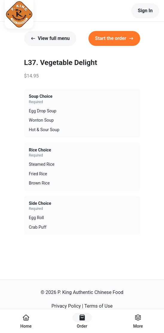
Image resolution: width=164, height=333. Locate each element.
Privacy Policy (66, 306)
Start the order (114, 38)
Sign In (145, 10)
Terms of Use (98, 306)
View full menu (50, 38)
